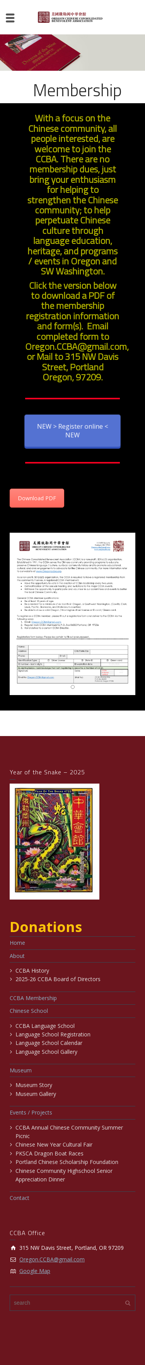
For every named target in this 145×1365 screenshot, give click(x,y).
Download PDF (37, 498)
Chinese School (29, 1010)
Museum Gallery (35, 1093)
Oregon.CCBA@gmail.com (52, 1259)
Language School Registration (52, 1034)
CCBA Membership (33, 998)
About (17, 955)
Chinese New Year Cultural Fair (53, 1144)
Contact (19, 1197)
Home (17, 942)
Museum (21, 1070)
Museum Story (33, 1085)
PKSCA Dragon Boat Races (49, 1153)
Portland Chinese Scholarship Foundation (66, 1162)
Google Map (34, 1271)
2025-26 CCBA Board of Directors (58, 979)
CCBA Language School (45, 1025)
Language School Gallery (46, 1051)
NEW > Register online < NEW (73, 430)
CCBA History (32, 970)
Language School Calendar (48, 1042)
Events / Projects (31, 1112)
